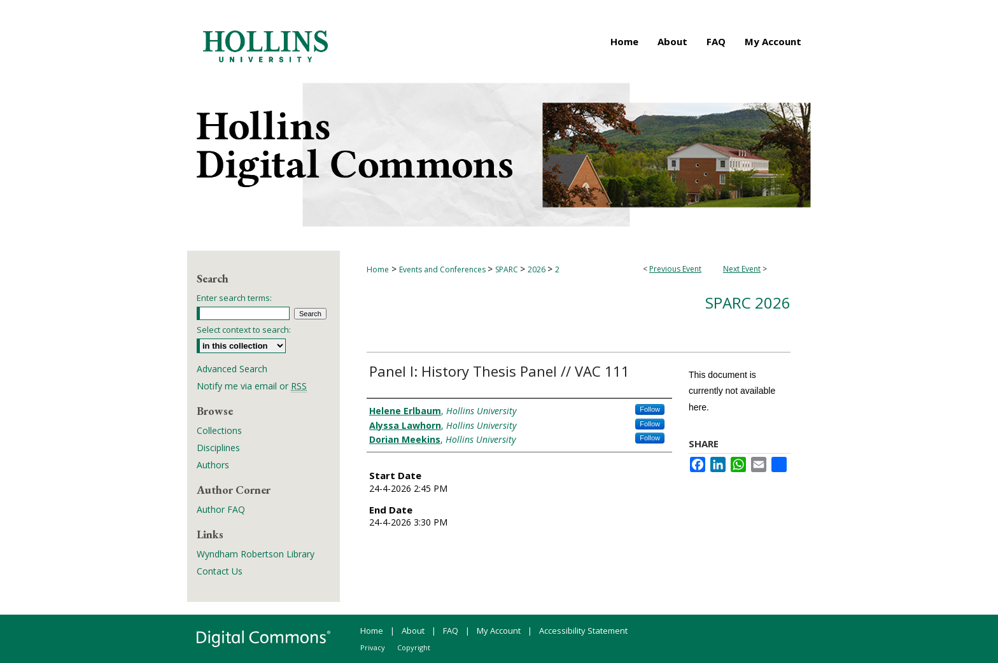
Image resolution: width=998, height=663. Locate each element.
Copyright (413, 647)
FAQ (450, 630)
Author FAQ (221, 509)
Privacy (372, 647)
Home (378, 269)
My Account (499, 630)
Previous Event (675, 268)
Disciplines (218, 448)
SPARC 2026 (748, 302)
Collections (219, 430)
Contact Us (219, 571)
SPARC (507, 269)
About (413, 630)
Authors (213, 465)
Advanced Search (232, 369)
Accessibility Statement (583, 630)
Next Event (742, 268)
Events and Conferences (443, 269)
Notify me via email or (252, 386)
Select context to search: (244, 329)
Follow (650, 409)
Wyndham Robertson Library (255, 554)
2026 (537, 269)
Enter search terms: (234, 298)
